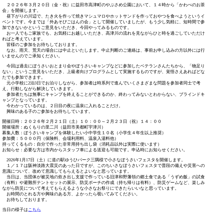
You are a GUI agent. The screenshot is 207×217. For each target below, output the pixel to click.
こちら (34, 209)
